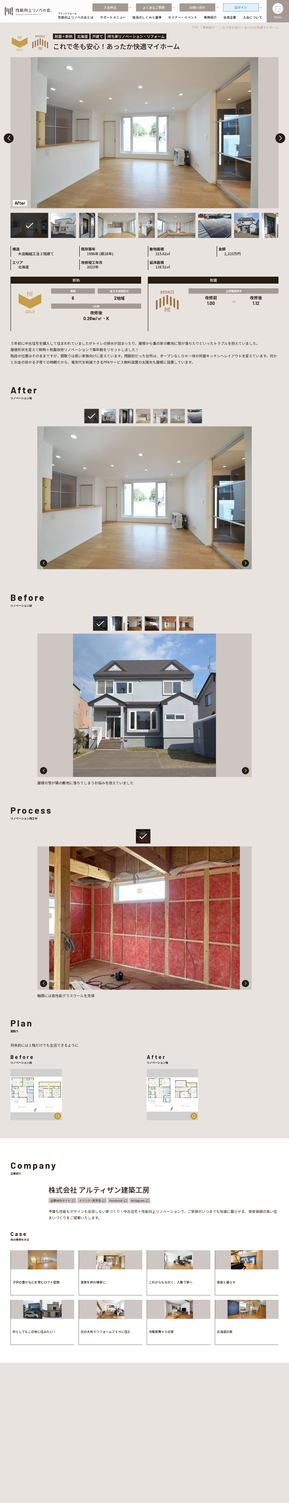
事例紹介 (209, 27)
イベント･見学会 (90, 1200)
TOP (195, 27)
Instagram (137, 1200)
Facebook (116, 1200)
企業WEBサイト (60, 1200)
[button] (280, 138)
